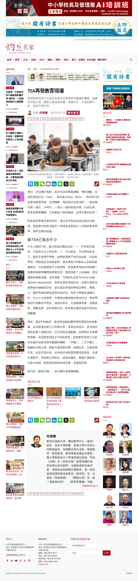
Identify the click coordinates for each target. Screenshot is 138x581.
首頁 (29, 69)
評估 (67, 119)
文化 (25, 59)
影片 (74, 59)
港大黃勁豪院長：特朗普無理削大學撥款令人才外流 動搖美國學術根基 (124, 244)
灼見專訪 (10, 239)
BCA (44, 119)
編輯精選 (121, 127)
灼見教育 (10, 129)
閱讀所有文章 (90, 486)
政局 (9, 59)
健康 (49, 59)
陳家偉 (120, 365)
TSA (30, 119)
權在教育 (73, 112)
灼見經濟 (10, 88)
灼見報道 (10, 167)
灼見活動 (91, 59)
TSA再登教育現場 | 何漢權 (49, 69)
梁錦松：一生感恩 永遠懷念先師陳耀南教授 (124, 122)
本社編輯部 (14, 109)
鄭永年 (120, 172)
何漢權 (43, 112)
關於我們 (102, 59)
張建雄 (120, 273)
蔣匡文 (120, 155)
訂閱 (106, 553)
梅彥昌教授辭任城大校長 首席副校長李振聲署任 (15, 211)
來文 (120, 231)
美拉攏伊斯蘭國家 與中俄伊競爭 (124, 315)
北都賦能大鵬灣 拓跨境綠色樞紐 (124, 300)
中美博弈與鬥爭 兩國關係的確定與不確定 (124, 166)
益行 (120, 259)
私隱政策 (129, 573)
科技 (66, 59)
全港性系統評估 (56, 119)
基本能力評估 (77, 119)
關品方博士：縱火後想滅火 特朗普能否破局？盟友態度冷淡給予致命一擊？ (124, 333)
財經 (33, 59)
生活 (41, 59)
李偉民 (120, 216)
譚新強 (120, 410)
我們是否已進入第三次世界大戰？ (124, 404)
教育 (17, 59)
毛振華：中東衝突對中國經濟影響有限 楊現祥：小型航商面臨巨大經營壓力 (15, 98)
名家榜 (81, 59)
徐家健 (120, 199)
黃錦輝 (120, 306)
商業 (58, 59)
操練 (37, 119)
